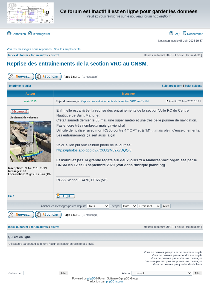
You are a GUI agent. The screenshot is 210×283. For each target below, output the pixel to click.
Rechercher (193, 33)
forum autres (39, 55)
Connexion (16, 33)
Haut (11, 196)
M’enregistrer (39, 33)
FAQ (175, 33)
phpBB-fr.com (114, 281)
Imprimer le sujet (20, 85)
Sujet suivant (193, 85)
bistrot (55, 55)
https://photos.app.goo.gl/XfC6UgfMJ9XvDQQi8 (94, 150)
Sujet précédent (172, 85)
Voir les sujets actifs (67, 49)
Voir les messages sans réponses (29, 49)
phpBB (91, 278)
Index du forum (18, 55)
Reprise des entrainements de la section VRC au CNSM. (77, 64)
